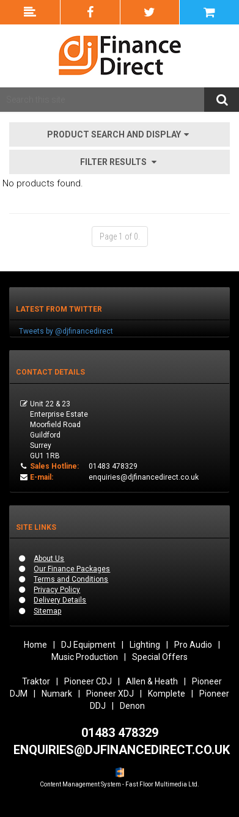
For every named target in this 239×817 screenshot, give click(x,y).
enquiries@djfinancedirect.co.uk (144, 477)
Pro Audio (193, 645)
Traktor (36, 681)
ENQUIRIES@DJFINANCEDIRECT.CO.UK (121, 749)
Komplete (166, 693)
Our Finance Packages (72, 569)
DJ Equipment (88, 645)
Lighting (145, 645)
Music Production (84, 657)
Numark (57, 693)
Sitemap (47, 611)
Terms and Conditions (71, 579)
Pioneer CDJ (88, 681)
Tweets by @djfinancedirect (66, 331)
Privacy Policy (57, 589)
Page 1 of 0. (120, 236)
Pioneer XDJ (110, 693)
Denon (132, 706)
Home (35, 645)
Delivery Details (60, 600)
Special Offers (160, 657)
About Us (49, 558)
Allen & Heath (152, 681)
